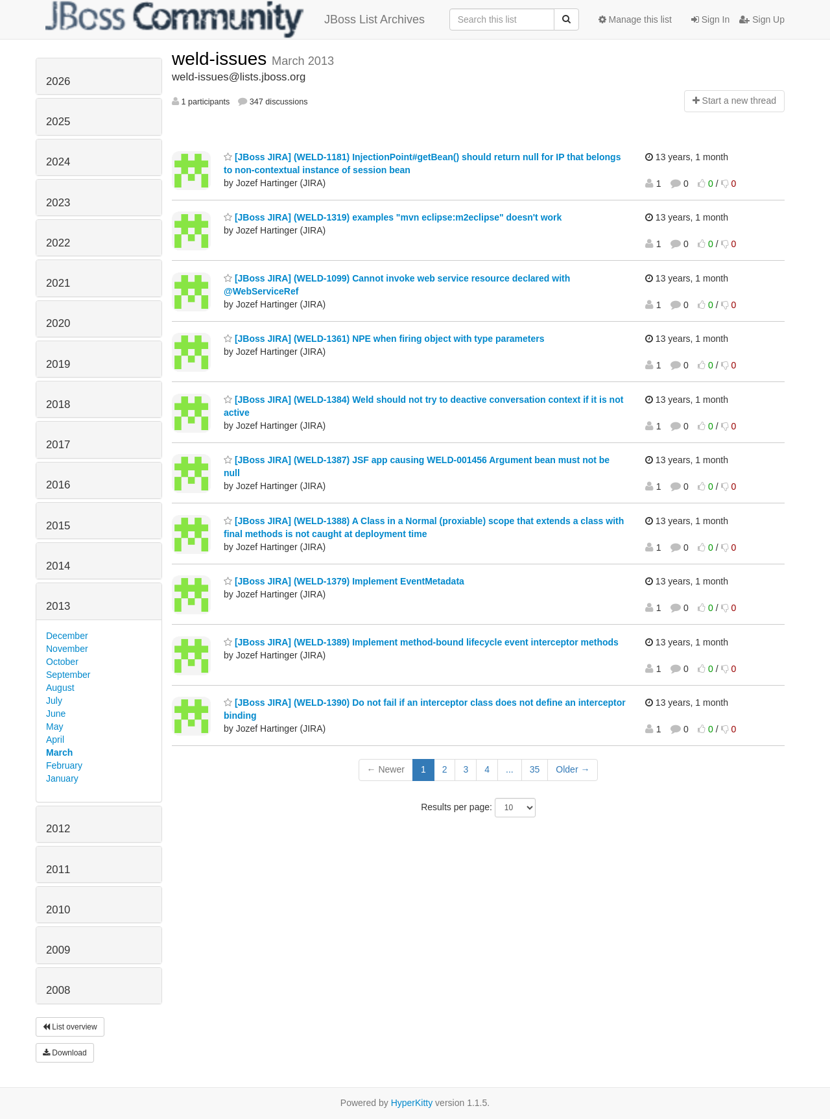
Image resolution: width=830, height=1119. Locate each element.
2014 (58, 566)
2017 (58, 445)
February (64, 765)
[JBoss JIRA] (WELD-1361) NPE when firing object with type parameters (384, 338)
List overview (70, 1026)
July (54, 700)
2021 (58, 283)
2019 (58, 364)
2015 (58, 526)
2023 (58, 203)
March (59, 752)
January (62, 778)
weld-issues (222, 59)
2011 (58, 869)
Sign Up (762, 19)
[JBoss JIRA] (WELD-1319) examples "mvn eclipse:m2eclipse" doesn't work (393, 217)
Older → (572, 769)
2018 (58, 404)
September (68, 674)
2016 (58, 485)
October (62, 661)
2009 (58, 950)
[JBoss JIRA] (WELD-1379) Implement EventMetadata (344, 581)
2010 (58, 910)
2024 (58, 162)
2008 (58, 990)
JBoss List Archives (235, 19)
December (67, 636)
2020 (58, 323)
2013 (58, 606)
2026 (58, 81)
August (60, 687)
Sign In (710, 19)
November (67, 649)
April (55, 739)
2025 (58, 121)
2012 (58, 829)
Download (65, 1052)
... (510, 769)
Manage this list (635, 19)
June (55, 713)
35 (535, 769)
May (54, 726)
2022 (58, 243)
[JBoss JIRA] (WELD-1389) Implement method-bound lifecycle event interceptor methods (421, 642)
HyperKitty (412, 1103)
